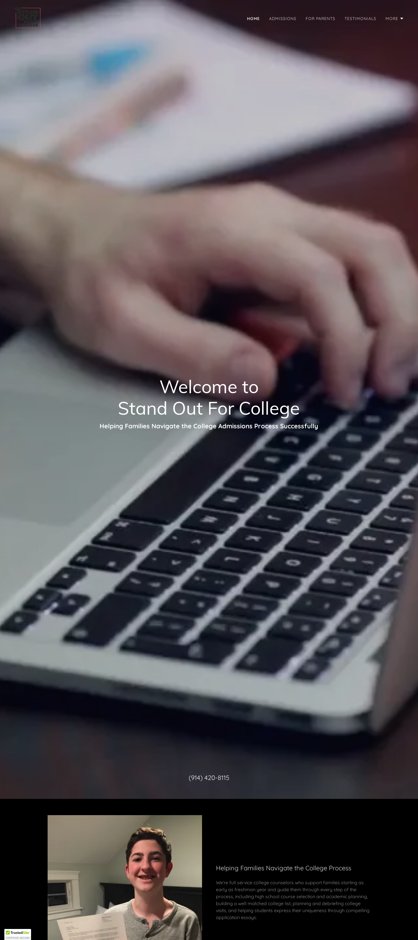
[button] (394, 18)
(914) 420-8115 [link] (209, 778)
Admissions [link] (282, 18)
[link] (27, 17)
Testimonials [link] (360, 18)
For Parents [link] (320, 18)
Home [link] (253, 18)
